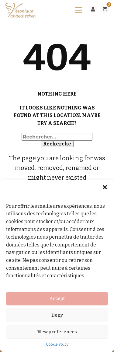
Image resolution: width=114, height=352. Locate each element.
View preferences (57, 331)
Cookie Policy (57, 344)
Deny (57, 315)
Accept (57, 298)
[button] (105, 187)
